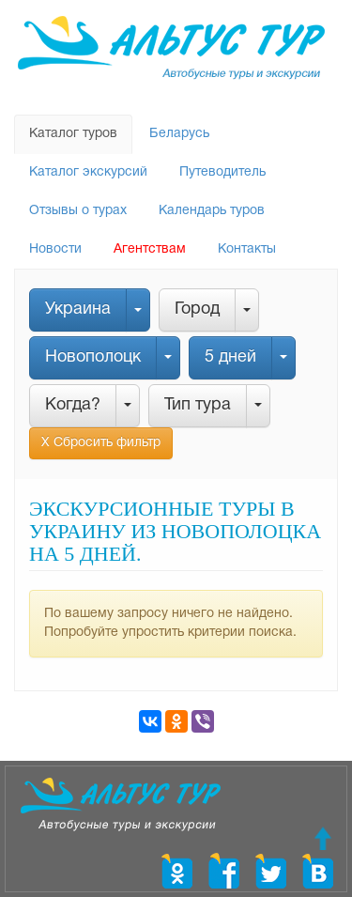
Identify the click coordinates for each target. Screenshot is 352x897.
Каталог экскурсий (88, 172)
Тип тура (197, 405)
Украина (78, 309)
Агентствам (150, 249)
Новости (55, 249)
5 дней (230, 357)
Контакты (247, 249)
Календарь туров (212, 211)
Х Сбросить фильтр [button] (101, 443)
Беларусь (179, 134)
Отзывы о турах (78, 211)
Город (197, 309)
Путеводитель (222, 172)
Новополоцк (93, 357)
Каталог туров (73, 134)
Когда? (72, 405)
